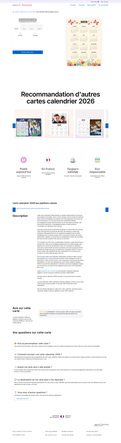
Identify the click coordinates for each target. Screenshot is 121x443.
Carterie (17, 11)
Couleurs (36, 208)
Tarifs (32, 208)
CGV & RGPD (16, 435)
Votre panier (91, 5)
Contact (81, 5)
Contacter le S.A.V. (23, 398)
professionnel (103, 1)
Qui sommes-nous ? (51, 435)
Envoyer (73, 5)
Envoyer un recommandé (93, 435)
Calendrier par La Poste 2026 (27, 11)
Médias (55, 431)
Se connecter (103, 5)
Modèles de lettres (67, 431)
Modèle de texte (44, 208)
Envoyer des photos (68, 435)
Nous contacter (17, 431)
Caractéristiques (25, 208)
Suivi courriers (27, 431)
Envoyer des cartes (92, 431)
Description (16, 208)
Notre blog (48, 431)
